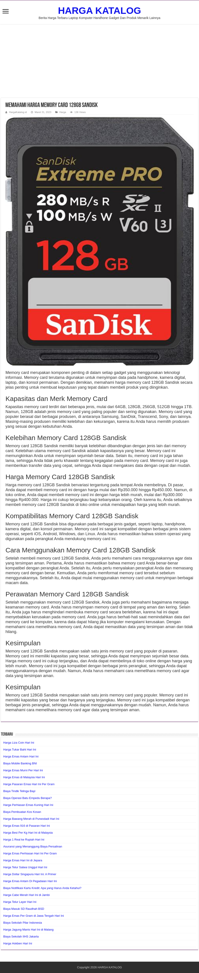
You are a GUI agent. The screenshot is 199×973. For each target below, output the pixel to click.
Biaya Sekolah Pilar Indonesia (22, 922)
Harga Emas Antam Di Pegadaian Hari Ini (30, 881)
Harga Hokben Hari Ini (17, 943)
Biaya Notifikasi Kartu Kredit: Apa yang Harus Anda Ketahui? (42, 888)
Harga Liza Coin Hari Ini (18, 742)
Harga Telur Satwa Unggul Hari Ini (25, 867)
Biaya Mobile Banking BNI (20, 763)
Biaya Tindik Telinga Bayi (19, 791)
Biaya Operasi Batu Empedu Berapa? (27, 798)
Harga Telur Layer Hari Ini (19, 902)
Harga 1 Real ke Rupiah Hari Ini (23, 839)
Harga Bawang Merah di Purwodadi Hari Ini (31, 818)
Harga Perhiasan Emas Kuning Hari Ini (28, 805)
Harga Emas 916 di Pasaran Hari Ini (26, 825)
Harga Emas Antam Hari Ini (21, 756)
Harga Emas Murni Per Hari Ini (23, 770)
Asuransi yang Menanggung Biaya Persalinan (32, 846)
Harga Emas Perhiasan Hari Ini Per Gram (30, 853)
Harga (62, 112)
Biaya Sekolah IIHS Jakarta (21, 936)
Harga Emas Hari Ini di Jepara (22, 860)
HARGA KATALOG (99, 10)
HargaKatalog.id (18, 112)
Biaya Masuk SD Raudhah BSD (23, 908)
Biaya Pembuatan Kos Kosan (22, 812)
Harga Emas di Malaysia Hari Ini (24, 777)
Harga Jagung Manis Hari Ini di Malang (28, 929)
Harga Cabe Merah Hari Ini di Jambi (26, 895)
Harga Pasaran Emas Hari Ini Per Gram (28, 784)
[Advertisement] (99, 61)
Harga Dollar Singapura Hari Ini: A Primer (29, 874)
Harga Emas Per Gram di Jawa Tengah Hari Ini (33, 915)
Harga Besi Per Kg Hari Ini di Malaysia (28, 832)
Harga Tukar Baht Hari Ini (19, 749)
